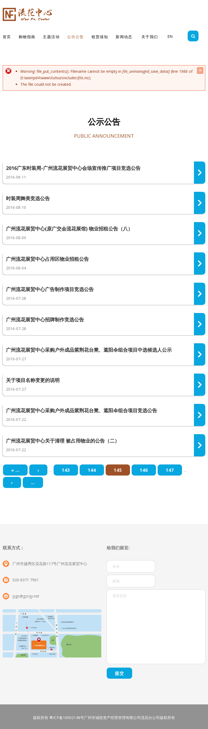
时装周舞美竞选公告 (28, 198)
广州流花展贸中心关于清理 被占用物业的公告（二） (62, 440)
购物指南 (27, 36)
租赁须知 (100, 36)
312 (199, 354)
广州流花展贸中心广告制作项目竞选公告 (50, 289)
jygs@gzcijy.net (25, 596)
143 (66, 470)
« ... (15, 470)
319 (199, 172)
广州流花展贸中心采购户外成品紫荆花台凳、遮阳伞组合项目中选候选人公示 (89, 350)
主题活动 (51, 36)
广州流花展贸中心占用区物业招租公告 (47, 259)
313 (199, 385)
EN (170, 36)
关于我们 (149, 36)
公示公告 (75, 36)
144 (92, 470)
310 (199, 415)
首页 (7, 36)
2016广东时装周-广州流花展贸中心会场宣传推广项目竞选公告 (73, 168)
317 (199, 233)
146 (144, 470)
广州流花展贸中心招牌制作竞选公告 (45, 319)
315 (199, 324)
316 (199, 263)
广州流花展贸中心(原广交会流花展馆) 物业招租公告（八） (69, 228)
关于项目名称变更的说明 (33, 380)
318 (199, 203)
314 (199, 294)
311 (199, 445)
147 (170, 470)
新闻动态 (124, 36)
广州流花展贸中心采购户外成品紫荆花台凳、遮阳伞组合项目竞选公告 (81, 410)
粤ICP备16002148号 (66, 717)
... (33, 483)
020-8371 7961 (25, 579)
